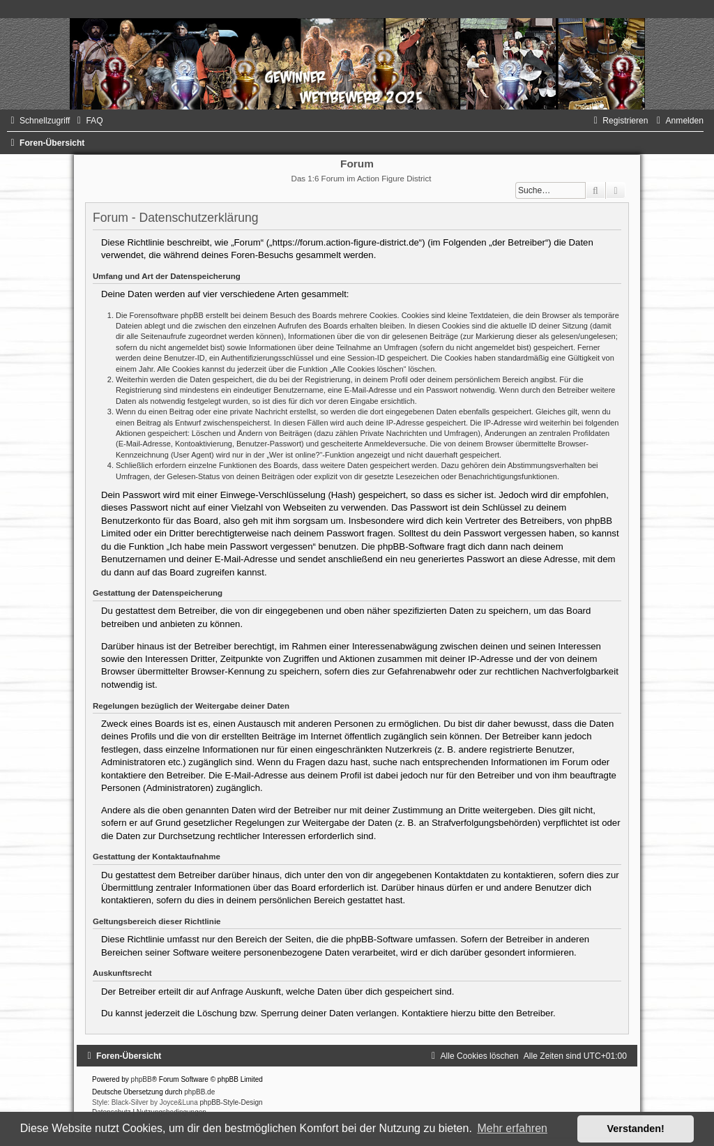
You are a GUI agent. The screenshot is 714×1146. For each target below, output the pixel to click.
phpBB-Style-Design (231, 1102)
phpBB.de (199, 1092)
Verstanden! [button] (635, 1128)
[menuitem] (87, 121)
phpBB (141, 1079)
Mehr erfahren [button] (512, 1128)
